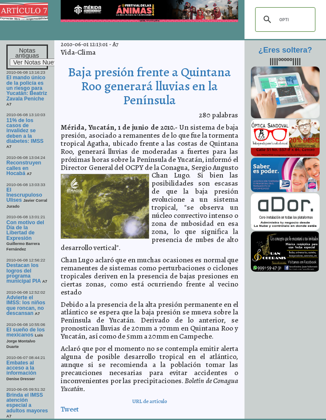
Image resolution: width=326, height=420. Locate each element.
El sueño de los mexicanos (25, 332)
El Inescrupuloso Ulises (24, 195)
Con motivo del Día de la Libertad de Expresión (25, 230)
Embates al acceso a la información (21, 368)
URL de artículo (149, 401)
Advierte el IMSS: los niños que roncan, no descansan (25, 305)
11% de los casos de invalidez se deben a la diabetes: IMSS (25, 130)
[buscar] (284, 19)
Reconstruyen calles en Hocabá (23, 168)
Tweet (70, 409)
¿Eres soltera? (285, 50)
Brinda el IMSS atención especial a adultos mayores (27, 403)
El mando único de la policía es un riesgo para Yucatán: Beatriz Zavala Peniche (26, 88)
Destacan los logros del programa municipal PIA (24, 273)
